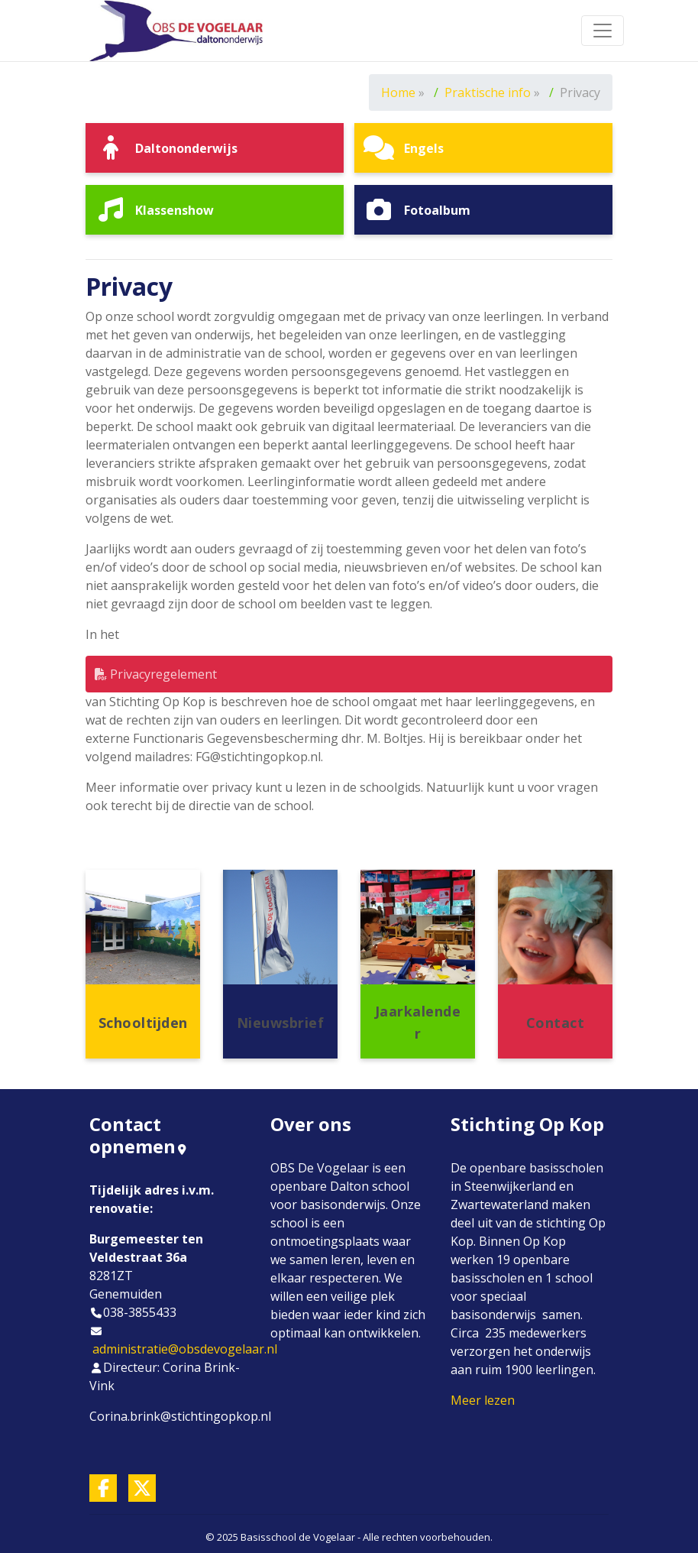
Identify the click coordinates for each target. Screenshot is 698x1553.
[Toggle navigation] (602, 30)
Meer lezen (483, 1400)
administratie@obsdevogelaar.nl (184, 1349)
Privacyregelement (156, 674)
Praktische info (487, 92)
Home (398, 92)
